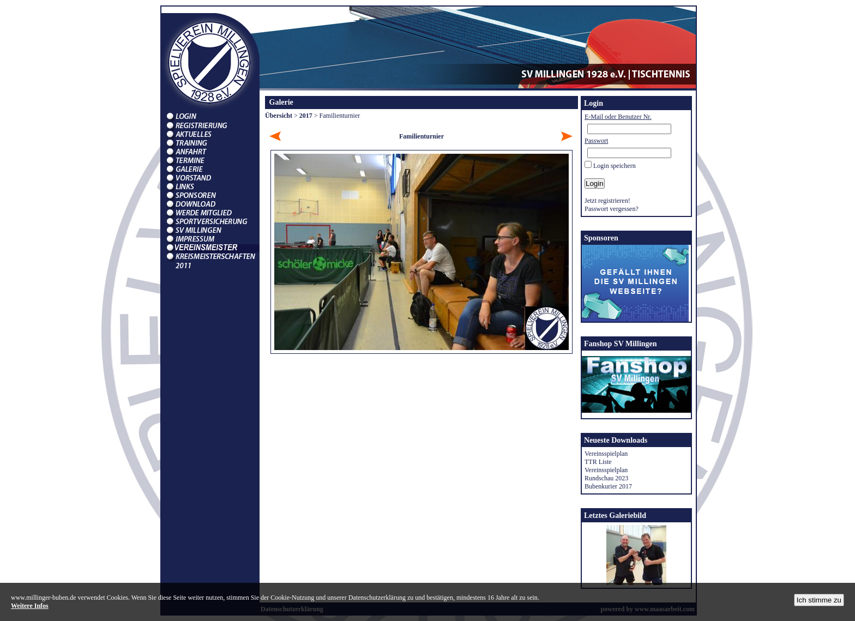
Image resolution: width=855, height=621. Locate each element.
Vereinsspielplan (606, 453)
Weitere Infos (30, 606)
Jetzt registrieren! (607, 200)
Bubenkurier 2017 (608, 486)
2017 (305, 115)
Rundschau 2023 (606, 478)
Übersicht (278, 115)
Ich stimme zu (819, 600)
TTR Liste (598, 462)
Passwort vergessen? (612, 209)
